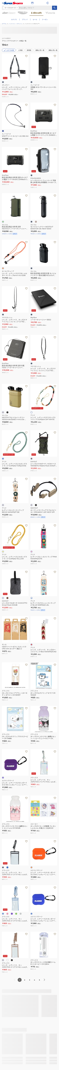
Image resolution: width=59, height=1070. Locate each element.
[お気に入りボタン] (26, 337)
